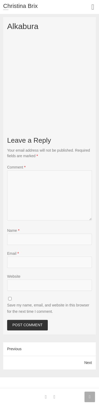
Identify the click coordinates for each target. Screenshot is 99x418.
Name (13, 230)
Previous (14, 349)
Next (88, 363)
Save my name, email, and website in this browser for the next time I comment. (48, 308)
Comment (16, 167)
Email (13, 253)
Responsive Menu (93, 7)
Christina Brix (20, 6)
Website (13, 276)
